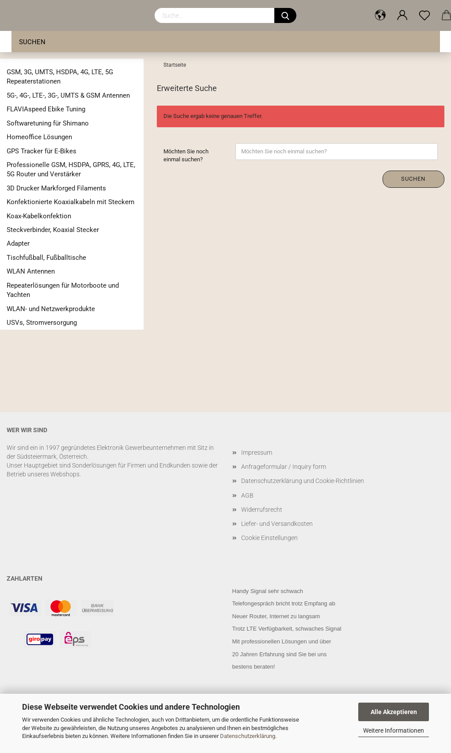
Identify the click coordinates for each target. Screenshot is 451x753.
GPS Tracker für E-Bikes (41, 151)
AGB (247, 495)
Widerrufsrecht (261, 509)
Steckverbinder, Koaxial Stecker (53, 230)
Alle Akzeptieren (394, 711)
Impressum (256, 452)
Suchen (32, 42)
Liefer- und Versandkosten (277, 523)
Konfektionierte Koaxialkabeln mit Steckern (70, 202)
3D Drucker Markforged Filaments (56, 188)
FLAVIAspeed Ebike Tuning (46, 109)
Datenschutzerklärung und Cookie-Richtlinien (302, 480)
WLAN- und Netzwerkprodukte (51, 309)
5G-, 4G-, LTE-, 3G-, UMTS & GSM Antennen (68, 95)
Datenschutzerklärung (247, 736)
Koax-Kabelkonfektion (39, 216)
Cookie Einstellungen (269, 537)
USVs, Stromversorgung (42, 323)
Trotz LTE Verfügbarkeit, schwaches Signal (286, 628)
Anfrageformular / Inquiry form (283, 466)
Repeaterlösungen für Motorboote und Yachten (63, 290)
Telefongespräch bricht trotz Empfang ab (283, 603)
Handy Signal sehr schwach (267, 591)
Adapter (18, 243)
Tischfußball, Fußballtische (46, 258)
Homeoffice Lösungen (39, 137)
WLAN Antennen (31, 271)
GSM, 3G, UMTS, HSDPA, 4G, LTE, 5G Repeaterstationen (60, 76)
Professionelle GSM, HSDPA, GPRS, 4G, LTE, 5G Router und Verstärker (71, 169)
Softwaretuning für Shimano (48, 123)
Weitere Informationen (393, 730)
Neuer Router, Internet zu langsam (276, 616)
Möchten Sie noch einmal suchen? (185, 155)
